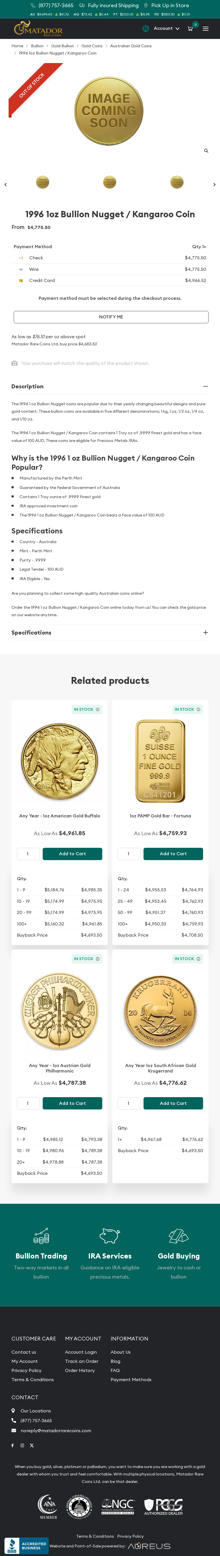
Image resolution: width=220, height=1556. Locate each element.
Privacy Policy (26, 1370)
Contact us (23, 1352)
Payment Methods (131, 1379)
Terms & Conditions (32, 1379)
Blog (115, 1361)
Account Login (81, 1352)
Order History (80, 1370)
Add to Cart (72, 854)
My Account (24, 1361)
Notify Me (111, 317)
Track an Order (81, 1361)
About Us (121, 1352)
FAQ (115, 1370)
